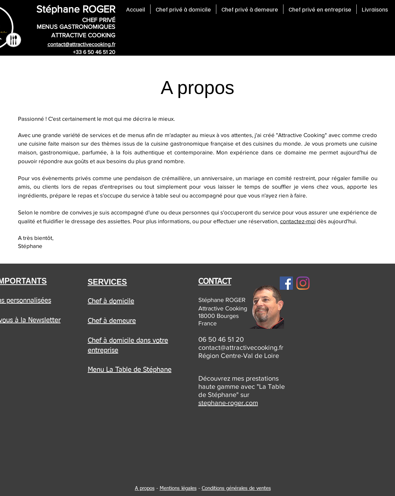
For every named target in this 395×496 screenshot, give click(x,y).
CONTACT (214, 282)
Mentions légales (178, 488)
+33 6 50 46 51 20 (94, 52)
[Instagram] (303, 283)
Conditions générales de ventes (236, 488)
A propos (145, 488)
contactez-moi (298, 221)
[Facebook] (286, 283)
